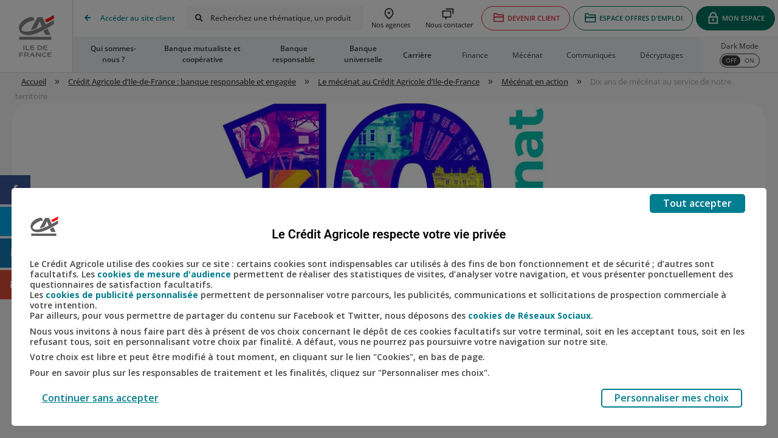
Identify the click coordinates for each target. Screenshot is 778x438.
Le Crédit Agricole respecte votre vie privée (389, 234)
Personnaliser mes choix (671, 398)
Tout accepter (697, 203)
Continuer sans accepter (100, 398)
